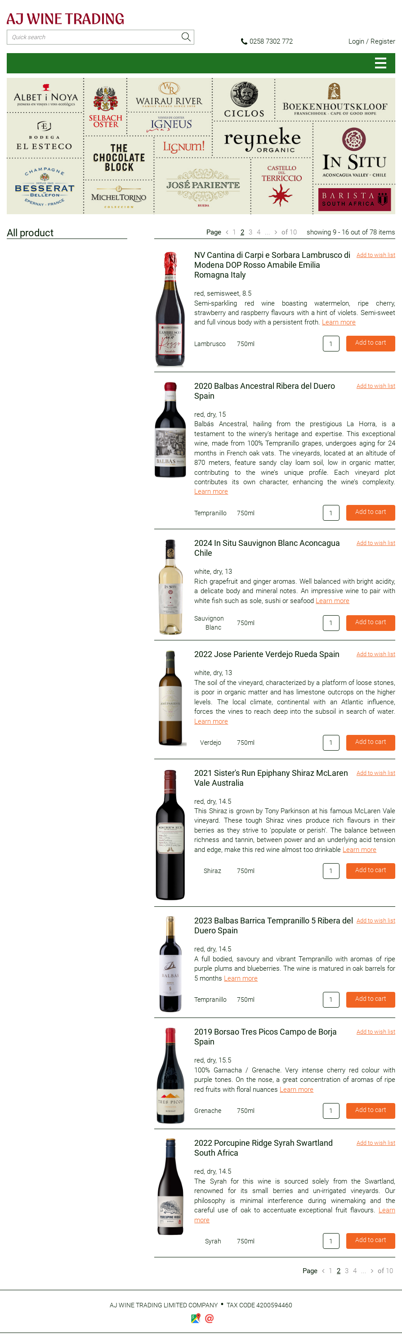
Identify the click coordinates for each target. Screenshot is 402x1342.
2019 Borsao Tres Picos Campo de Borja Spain (265, 1036)
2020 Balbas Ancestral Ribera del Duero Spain (264, 391)
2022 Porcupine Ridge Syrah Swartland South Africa (263, 1147)
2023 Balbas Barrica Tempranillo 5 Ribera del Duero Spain (273, 925)
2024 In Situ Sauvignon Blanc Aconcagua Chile (267, 548)
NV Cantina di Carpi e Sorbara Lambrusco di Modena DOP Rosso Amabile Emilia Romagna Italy (272, 264)
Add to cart (370, 342)
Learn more (339, 322)
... (267, 232)
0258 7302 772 (267, 41)
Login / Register (371, 41)
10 (289, 232)
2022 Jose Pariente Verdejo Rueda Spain (266, 654)
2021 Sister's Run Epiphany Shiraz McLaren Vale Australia (271, 778)
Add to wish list (376, 255)
